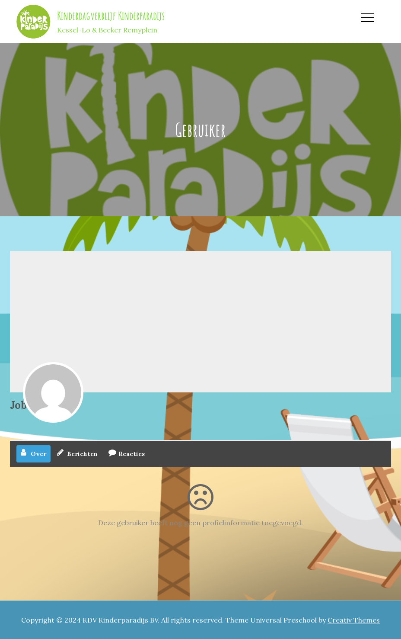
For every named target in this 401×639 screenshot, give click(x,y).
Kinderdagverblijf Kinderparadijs (111, 15)
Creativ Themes (354, 620)
